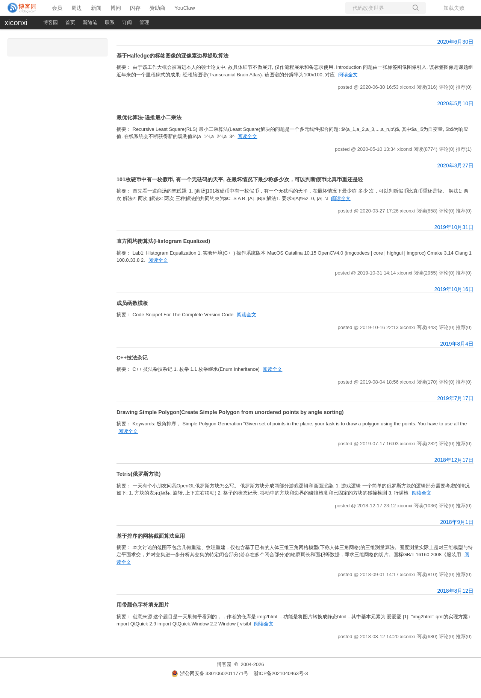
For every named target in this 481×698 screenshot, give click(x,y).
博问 (115, 8)
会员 (57, 8)
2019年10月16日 (453, 289)
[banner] (22, 8)
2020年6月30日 (455, 42)
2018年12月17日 (453, 460)
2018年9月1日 (456, 522)
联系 (110, 22)
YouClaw (184, 8)
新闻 (96, 8)
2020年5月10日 (455, 103)
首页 (70, 22)
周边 (76, 8)
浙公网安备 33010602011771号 (210, 673)
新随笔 (90, 22)
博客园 (50, 22)
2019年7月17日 (455, 398)
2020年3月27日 (455, 165)
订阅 (127, 22)
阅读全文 (348, 74)
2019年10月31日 (453, 227)
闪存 (135, 8)
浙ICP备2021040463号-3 (281, 673)
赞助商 (157, 8)
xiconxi (16, 22)
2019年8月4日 (456, 344)
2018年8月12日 (455, 591)
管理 (144, 22)
